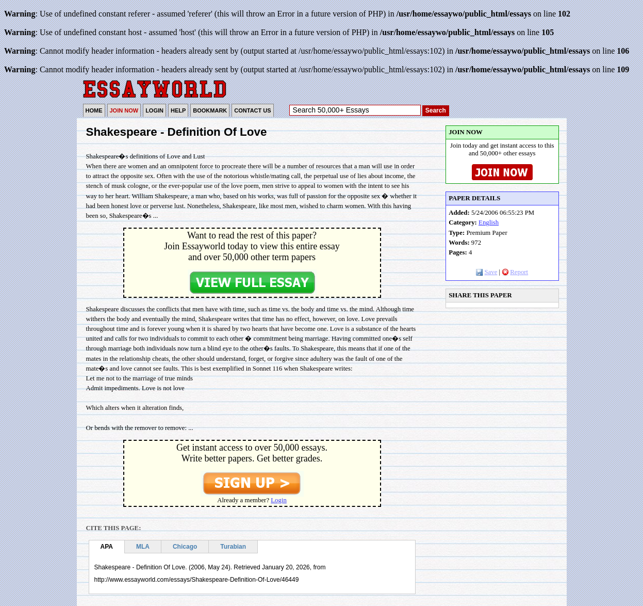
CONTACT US (252, 110)
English (489, 222)
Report (515, 272)
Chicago (185, 546)
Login (279, 500)
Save (486, 272)
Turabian (233, 546)
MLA (143, 546)
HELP (178, 110)
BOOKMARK (210, 110)
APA (107, 546)
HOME (94, 110)
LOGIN (154, 110)
